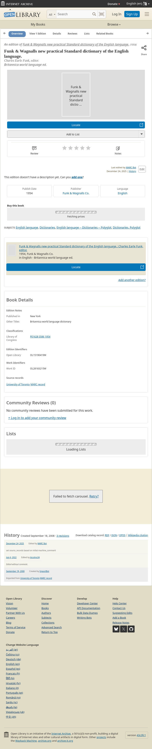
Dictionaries (47, 227)
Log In (116, 14)
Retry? (94, 496)
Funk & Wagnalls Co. (76, 193)
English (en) (13, 664)
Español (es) (13, 669)
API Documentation (88, 608)
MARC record (37, 384)
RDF (107, 535)
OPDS (122, 535)
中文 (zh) (11, 716)
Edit (142, 169)
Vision (9, 603)
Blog (8, 622)
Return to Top (50, 632)
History (132, 171)
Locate (76, 125)
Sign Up (132, 14)
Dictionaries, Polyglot (126, 227)
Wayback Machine (26, 740)
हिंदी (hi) (10, 678)
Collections (48, 622)
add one (77, 177)
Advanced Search (52, 627)
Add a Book (119, 617)
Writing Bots (84, 617)
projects (101, 737)
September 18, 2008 (15, 571)
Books (45, 608)
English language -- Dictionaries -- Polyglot (84, 227)
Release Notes (121, 622)
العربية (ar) (12, 649)
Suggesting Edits (122, 613)
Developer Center (87, 603)
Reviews (72, 33)
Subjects (46, 617)
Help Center (120, 603)
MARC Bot (131, 167)
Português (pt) (14, 692)
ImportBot (44, 571)
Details (57, 33)
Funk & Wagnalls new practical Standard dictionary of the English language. (76, 44)
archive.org (44, 740)
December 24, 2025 (15, 543)
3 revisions (62, 536)
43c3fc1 (141, 735)
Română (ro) (13, 697)
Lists (87, 33)
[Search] (73, 14)
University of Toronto (18, 384)
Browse (98, 24)
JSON (114, 535)
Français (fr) (13, 673)
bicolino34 (35, 557)
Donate (114, 4)
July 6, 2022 (11, 557)
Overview (17, 33)
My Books (38, 24)
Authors (46, 613)
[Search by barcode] (101, 14)
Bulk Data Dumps (87, 613)
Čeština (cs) (12, 654)
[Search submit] (94, 14)
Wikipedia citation (138, 535)
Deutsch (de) (13, 659)
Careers (10, 617)
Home (45, 603)
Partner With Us (15, 613)
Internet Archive (61, 733)
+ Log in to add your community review (37, 418)
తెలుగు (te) (11, 707)
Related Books (104, 33)
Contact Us (119, 608)
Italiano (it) (12, 688)
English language (27, 227)
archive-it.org (65, 740)
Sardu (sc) (11, 702)
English (122, 193)
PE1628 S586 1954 (40, 336)
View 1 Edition (37, 33)
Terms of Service (15, 627)
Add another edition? (132, 280)
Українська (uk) (15, 712)
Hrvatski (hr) (13, 683)
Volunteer (12, 608)
